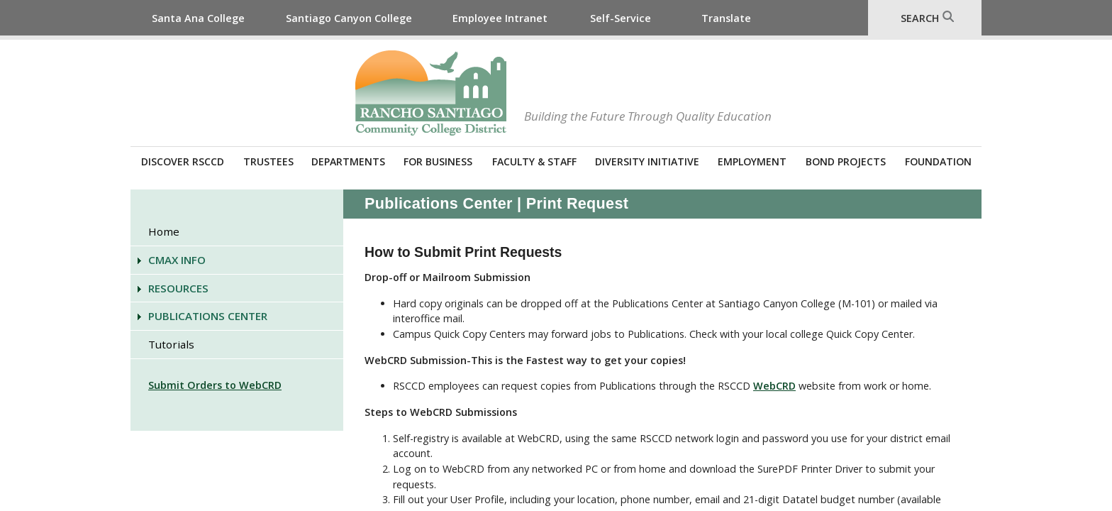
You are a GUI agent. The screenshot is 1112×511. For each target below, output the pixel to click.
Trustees (268, 161)
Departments (348, 161)
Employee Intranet (499, 18)
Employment (752, 161)
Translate (726, 18)
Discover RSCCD (182, 161)
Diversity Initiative (647, 161)
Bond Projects (846, 161)
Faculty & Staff (534, 161)
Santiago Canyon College (349, 18)
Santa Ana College (198, 18)
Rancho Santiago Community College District (430, 93)
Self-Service (620, 18)
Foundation (938, 161)
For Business (438, 161)
